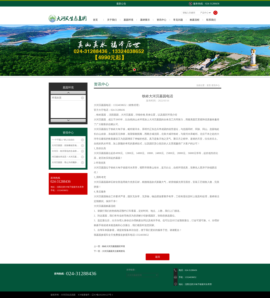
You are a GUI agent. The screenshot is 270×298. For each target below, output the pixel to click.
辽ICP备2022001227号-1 (102, 295)
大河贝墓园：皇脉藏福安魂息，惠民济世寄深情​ (68, 145)
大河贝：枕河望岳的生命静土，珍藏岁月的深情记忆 (68, 151)
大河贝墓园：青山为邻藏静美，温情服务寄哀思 (68, 162)
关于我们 (112, 20)
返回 (157, 257)
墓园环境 (128, 20)
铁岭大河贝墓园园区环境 (113, 246)
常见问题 (178, 20)
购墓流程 (194, 20)
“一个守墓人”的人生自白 (63, 140)
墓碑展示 (145, 20)
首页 (95, 20)
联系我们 (211, 20)
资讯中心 (161, 20)
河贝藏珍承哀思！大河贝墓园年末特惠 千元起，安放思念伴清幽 (68, 157)
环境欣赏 (56, 97)
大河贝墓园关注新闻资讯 (113, 251)
